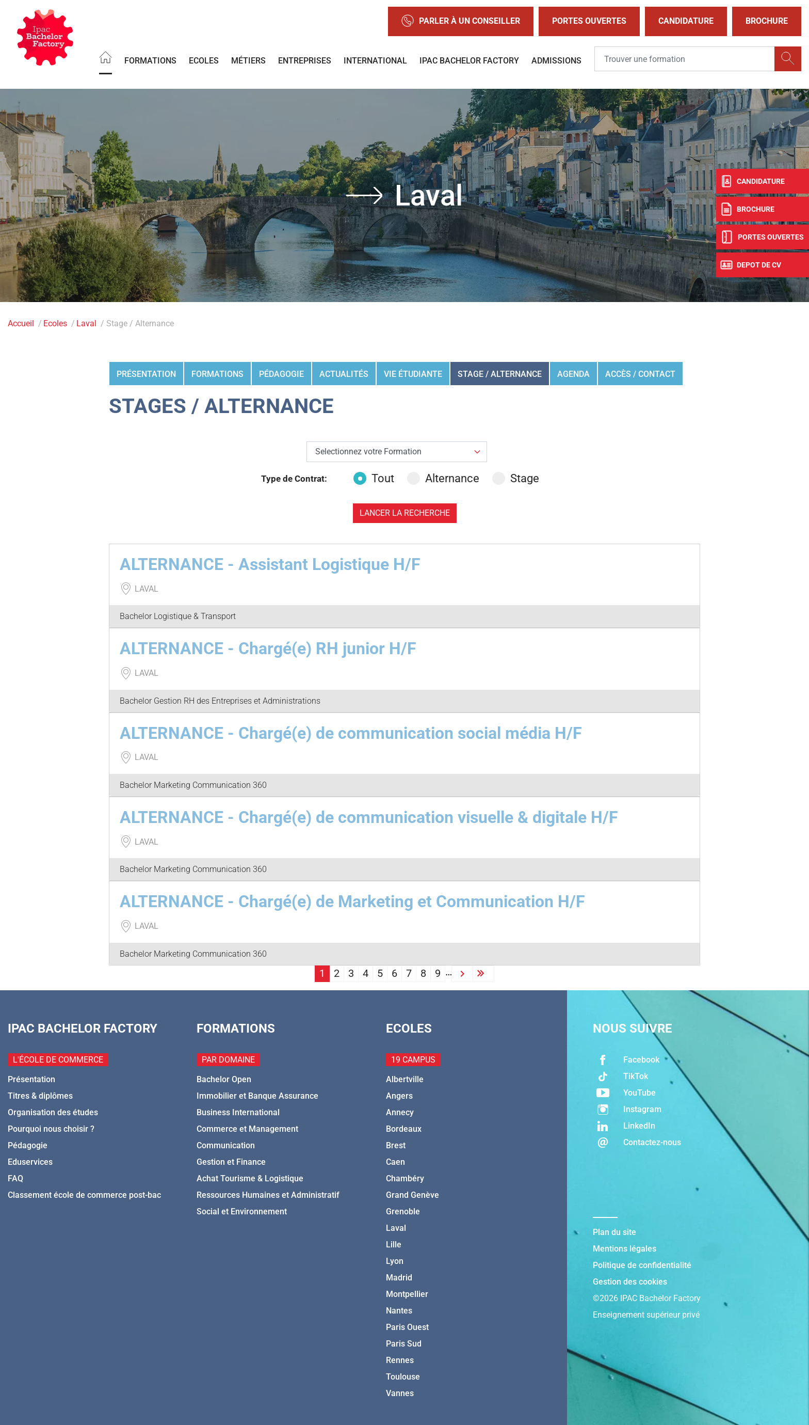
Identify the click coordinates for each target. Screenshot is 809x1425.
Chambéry (405, 1178)
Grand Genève (412, 1195)
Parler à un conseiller (460, 21)
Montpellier (407, 1294)
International (375, 60)
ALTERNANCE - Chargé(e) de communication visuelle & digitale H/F (369, 817)
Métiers (248, 60)
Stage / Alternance (500, 374)
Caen (395, 1162)
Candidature (686, 21)
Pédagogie (281, 374)
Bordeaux (404, 1129)
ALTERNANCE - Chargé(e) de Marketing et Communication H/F (352, 901)
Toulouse (403, 1377)
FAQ (15, 1178)
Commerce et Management (247, 1129)
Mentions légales (624, 1249)
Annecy (400, 1112)
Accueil (21, 323)
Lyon (394, 1261)
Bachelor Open (224, 1079)
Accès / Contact (640, 374)
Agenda (573, 374)
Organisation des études (53, 1112)
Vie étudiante (413, 374)
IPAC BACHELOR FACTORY (469, 60)
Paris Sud (404, 1344)
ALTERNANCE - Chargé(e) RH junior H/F (268, 648)
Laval (86, 323)
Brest (396, 1145)
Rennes (400, 1360)
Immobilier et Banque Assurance (257, 1096)
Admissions (556, 60)
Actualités (343, 374)
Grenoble (403, 1211)
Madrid (399, 1277)
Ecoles (204, 60)
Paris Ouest (407, 1327)
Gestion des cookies (630, 1282)
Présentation (146, 374)
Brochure (767, 21)
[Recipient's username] (684, 58)
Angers (399, 1096)
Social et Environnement (242, 1211)
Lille (393, 1244)
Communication (226, 1145)
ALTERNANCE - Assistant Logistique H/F (270, 564)
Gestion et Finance (231, 1162)
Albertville (405, 1079)
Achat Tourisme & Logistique (250, 1178)
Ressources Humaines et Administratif (268, 1195)
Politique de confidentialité (642, 1265)
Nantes (399, 1311)
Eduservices (30, 1162)
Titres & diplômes (40, 1096)
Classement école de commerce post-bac (84, 1195)
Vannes (400, 1393)
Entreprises (304, 60)
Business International (238, 1112)
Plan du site (614, 1232)
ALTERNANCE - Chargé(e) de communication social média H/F (351, 733)
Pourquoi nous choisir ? (51, 1129)
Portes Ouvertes (589, 21)
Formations (150, 60)
